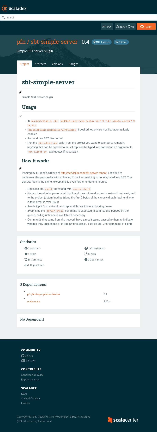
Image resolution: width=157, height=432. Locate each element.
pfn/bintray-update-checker (43, 294)
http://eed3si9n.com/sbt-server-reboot (83, 173)
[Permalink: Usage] (20, 116)
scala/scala (33, 301)
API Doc (106, 26)
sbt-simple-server (54, 41)
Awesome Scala (125, 26)
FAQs (24, 393)
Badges (73, 64)
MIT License (101, 42)
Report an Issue (30, 379)
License (25, 403)
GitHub (121, 42)
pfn (21, 41)
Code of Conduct (30, 398)
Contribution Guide (32, 374)
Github (27, 356)
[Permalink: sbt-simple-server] (20, 93)
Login (146, 26)
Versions (57, 64)
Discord (28, 360)
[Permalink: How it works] (20, 169)
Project (24, 64)
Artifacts (40, 64)
